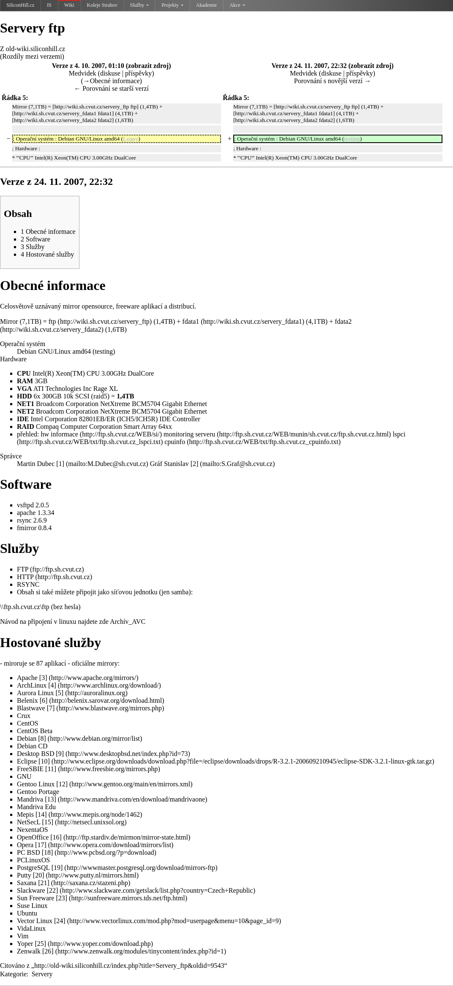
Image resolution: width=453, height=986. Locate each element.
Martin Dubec (36, 463)
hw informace (59, 434)
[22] (52, 890)
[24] (59, 920)
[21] (43, 882)
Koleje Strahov (102, 5)
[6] (44, 700)
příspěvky (138, 73)
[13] (50, 799)
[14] (41, 814)
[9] (60, 753)
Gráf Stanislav (169, 463)
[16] (56, 837)
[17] (40, 844)
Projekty (172, 5)
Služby (139, 5)
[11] (50, 768)
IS (49, 5)
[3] (43, 677)
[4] (52, 685)
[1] (60, 463)
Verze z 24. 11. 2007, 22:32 (309, 65)
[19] (57, 867)
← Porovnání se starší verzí (111, 88)
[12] (62, 784)
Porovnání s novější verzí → (332, 80)
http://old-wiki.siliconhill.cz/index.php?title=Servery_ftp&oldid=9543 (129, 965)
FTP (22, 569)
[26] (48, 951)
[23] (61, 898)
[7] (51, 708)
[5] (60, 692)
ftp (52, 321)
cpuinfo (174, 441)
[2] (195, 463)
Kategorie (13, 974)
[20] (38, 875)
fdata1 (190, 321)
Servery (42, 974)
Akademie (206, 5)
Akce (237, 5)
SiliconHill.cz (20, 5)
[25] (40, 943)
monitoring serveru (189, 434)
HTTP (25, 576)
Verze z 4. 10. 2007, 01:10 (88, 65)
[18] (47, 852)
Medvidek (82, 73)
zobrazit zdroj (148, 65)
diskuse (110, 73)
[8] (42, 738)
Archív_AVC (127, 621)
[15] (47, 822)
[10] (44, 761)
